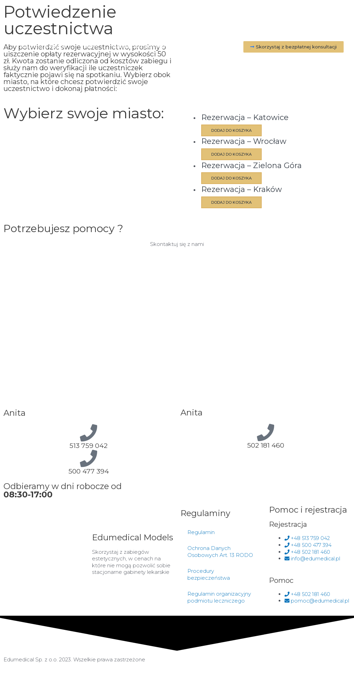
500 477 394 (88, 471)
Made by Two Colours (211, 668)
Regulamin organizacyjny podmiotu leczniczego (219, 599)
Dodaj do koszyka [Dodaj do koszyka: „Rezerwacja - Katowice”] (236, 130)
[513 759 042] (88, 432)
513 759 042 (88, 445)
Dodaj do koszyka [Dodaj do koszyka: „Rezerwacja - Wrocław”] (236, 154)
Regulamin (201, 534)
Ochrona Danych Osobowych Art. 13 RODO (220, 554)
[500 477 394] (88, 458)
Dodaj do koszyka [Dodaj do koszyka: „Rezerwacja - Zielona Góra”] (236, 178)
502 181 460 (265, 445)
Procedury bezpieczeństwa (208, 577)
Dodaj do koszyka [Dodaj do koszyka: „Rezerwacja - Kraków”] (236, 202)
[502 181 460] (265, 432)
